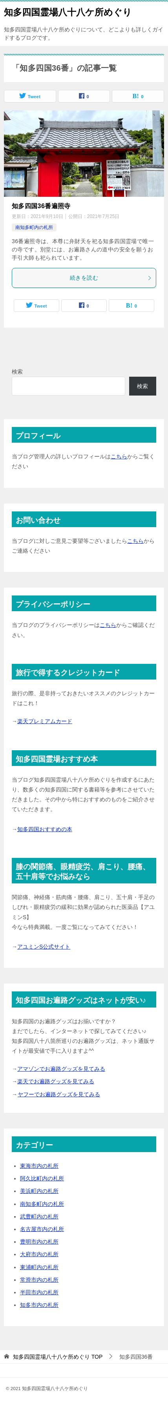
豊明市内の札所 (39, 1241)
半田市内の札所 (39, 1292)
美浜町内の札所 (39, 1191)
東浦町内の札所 (39, 1267)
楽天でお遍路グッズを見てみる (55, 1081)
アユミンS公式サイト (43, 946)
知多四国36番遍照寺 (41, 206)
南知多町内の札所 (34, 227)
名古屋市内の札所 (42, 1229)
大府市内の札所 (39, 1254)
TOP (57, 1357)
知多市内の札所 (39, 1305)
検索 (17, 371)
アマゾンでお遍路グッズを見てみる (61, 1069)
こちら (119, 456)
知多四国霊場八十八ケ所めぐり (68, 11)
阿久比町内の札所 (42, 1178)
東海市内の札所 (39, 1166)
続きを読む (111, 278)
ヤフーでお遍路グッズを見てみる (58, 1094)
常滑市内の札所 (39, 1280)
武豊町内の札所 (39, 1216)
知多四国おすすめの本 (44, 829)
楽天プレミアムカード (44, 721)
